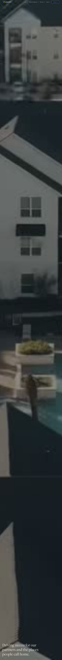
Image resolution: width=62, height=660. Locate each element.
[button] (26, 2)
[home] (9, 2)
